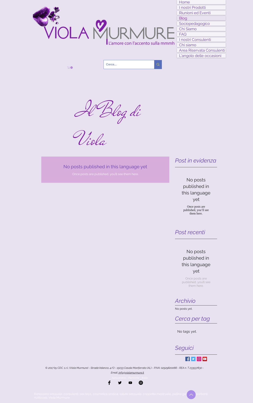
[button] (70, 67)
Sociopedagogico (194, 23)
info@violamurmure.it (131, 372)
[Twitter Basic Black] (120, 383)
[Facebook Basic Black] (109, 383)
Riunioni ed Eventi (195, 13)
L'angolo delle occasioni (200, 56)
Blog (183, 18)
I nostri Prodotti (192, 7)
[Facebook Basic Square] (187, 359)
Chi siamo (187, 45)
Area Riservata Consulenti (202, 50)
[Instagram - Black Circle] (141, 383)
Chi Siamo (188, 29)
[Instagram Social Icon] (199, 359)
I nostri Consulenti (195, 39)
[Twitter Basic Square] (193, 359)
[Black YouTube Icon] (130, 383)
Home (184, 2)
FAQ (183, 34)
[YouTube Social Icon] (205, 359)
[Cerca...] (126, 64)
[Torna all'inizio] (191, 394)
